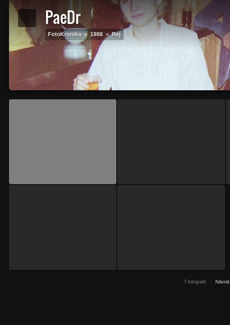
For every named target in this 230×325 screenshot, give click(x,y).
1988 (96, 34)
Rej (116, 34)
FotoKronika (64, 34)
